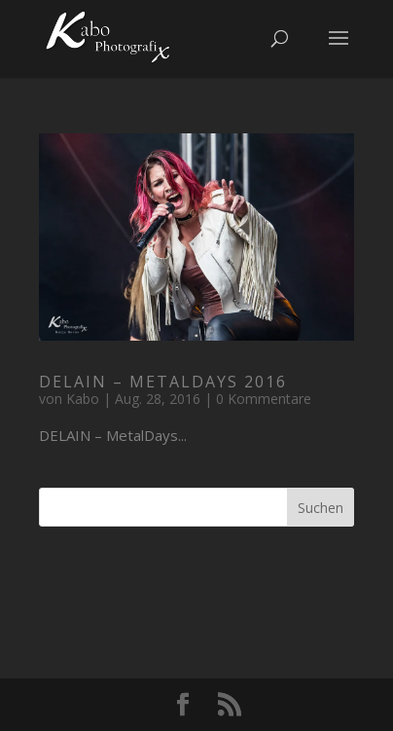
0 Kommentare (263, 398)
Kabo (82, 398)
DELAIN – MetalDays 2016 (163, 381)
